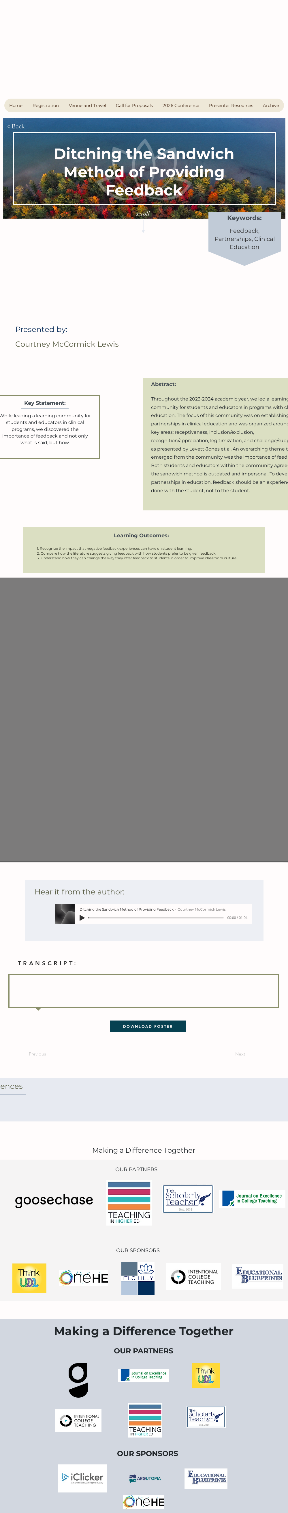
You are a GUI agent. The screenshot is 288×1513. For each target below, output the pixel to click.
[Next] (230, 1054)
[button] (45, 105)
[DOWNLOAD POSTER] (148, 1026)
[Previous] (47, 1054)
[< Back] (25, 126)
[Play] (82, 918)
